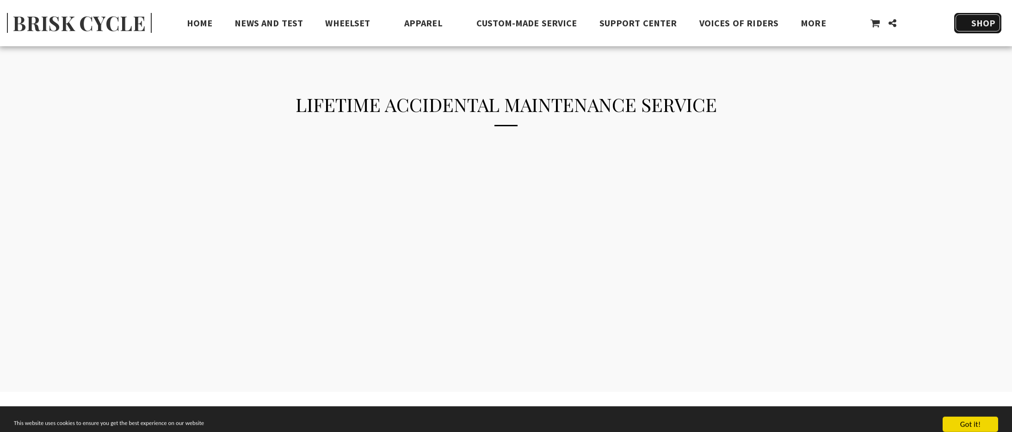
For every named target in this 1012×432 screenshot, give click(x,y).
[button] (353, 23)
